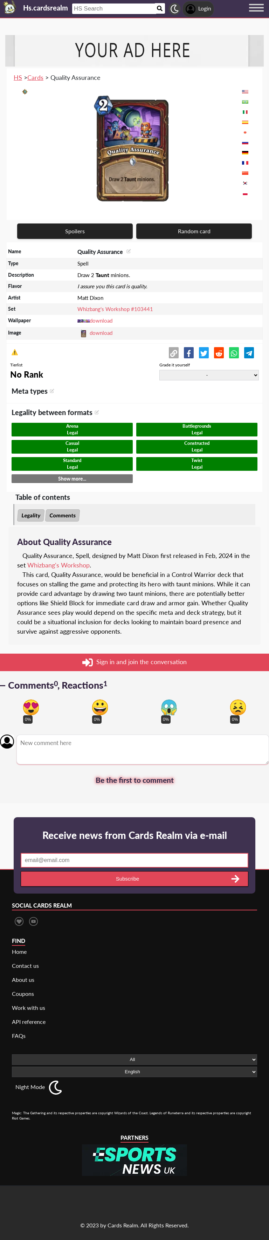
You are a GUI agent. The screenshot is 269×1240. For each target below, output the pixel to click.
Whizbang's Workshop (58, 565)
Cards (35, 77)
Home (19, 951)
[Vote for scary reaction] (169, 707)
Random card (194, 231)
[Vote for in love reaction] (31, 707)
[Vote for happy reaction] (100, 707)
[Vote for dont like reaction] (238, 707)
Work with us (28, 1007)
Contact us (25, 965)
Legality (31, 515)
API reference (29, 1021)
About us (23, 979)
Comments (62, 515)
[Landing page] (10, 7)
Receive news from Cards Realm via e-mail (134, 835)
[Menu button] (256, 14)
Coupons (23, 993)
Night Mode (30, 1086)
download (101, 320)
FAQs (19, 1035)
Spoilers (75, 231)
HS (18, 77)
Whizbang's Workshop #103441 (115, 309)
